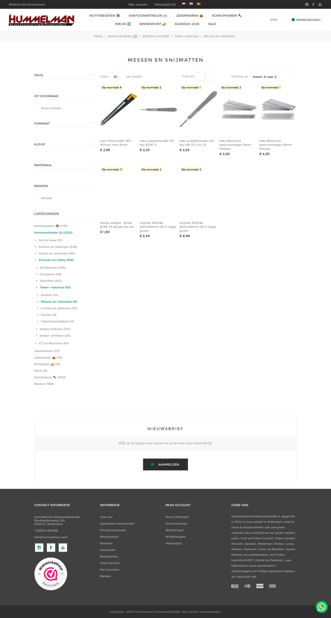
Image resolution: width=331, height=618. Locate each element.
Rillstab (46, 198)
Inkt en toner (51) (50, 240)
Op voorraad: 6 (112, 87)
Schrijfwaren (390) (53, 267)
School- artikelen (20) (55, 335)
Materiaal (43, 165)
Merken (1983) (44, 384)
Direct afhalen (51, 108)
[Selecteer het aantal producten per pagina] (117, 77)
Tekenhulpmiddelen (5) (57, 321)
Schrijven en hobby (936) (56, 260)
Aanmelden (168, 464)
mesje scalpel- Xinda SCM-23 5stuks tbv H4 (117, 225)
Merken (41, 186)
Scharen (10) (49, 295)
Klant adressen (176, 523)
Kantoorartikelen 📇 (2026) (53, 232)
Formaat (42, 123)
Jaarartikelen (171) (46, 351)
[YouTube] (63, 583)
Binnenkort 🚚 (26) (47, 364)
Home (98, 36)
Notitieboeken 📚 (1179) (50, 226)
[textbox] (267, 20)
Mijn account (138, 4)
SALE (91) (40, 370)
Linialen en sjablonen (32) (59, 308)
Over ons (106, 517)
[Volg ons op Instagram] (39, 583)
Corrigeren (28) (50, 274)
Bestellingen (175, 530)
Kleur (39, 144)
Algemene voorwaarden (117, 523)
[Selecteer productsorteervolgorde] (273, 77)
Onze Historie (109, 563)
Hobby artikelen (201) (55, 329)
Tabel (200, 76)
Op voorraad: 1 (191, 87)
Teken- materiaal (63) (55, 287)
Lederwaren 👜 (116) (48, 357)
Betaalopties (109, 556)
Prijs (38, 75)
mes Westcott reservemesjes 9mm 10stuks (235, 145)
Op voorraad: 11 (112, 169)
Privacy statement (113, 530)
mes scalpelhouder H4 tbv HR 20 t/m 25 (196, 143)
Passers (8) (48, 314)
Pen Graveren (109, 569)
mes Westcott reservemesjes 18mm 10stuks (275, 145)
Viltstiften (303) (51, 280)
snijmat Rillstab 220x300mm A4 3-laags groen (158, 227)
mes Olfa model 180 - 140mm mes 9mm (116, 143)
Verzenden (107, 550)
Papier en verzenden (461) (57, 253)
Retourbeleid (109, 536)
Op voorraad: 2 (151, 87)
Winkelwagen (176, 536)
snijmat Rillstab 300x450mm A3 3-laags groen (197, 227)
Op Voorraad (46, 96)
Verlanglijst (174, 543)
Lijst (210, 76)
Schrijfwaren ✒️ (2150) (50, 377)
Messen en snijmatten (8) (59, 301)
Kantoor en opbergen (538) (58, 246)
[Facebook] (51, 583)
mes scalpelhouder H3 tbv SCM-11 (157, 143)
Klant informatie (177, 517)
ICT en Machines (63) (54, 343)
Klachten (106, 543)
